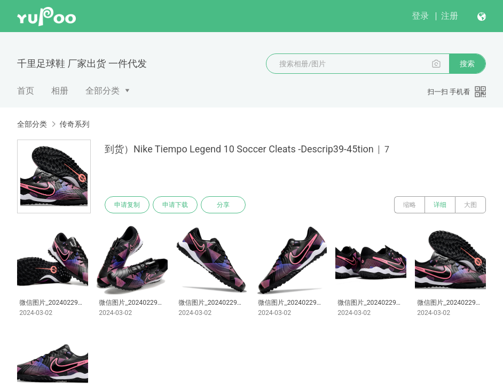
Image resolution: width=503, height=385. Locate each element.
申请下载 (175, 205)
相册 (59, 91)
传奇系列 (74, 124)
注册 (449, 16)
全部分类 (102, 91)
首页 (25, 91)
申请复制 (127, 205)
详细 (440, 205)
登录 (420, 16)
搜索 (467, 63)
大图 (470, 205)
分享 (223, 205)
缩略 (409, 205)
